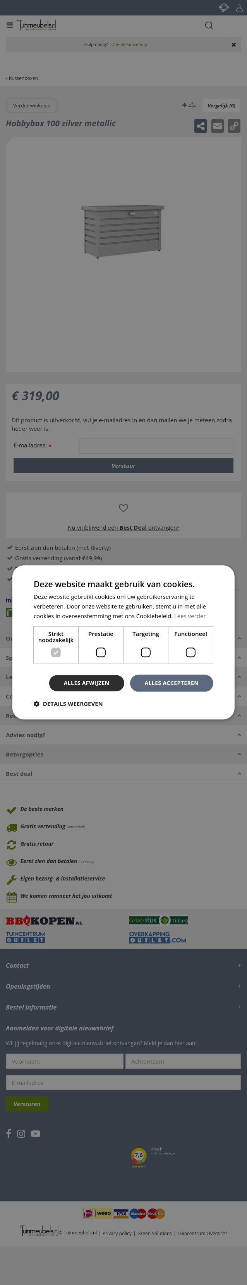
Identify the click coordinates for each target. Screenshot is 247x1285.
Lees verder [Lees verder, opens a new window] (190, 616)
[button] (68, 704)
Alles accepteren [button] (171, 683)
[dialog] (123, 642)
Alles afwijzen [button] (87, 683)
